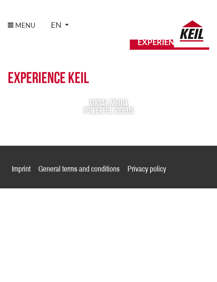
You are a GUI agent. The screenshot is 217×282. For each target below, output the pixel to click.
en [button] (57, 24)
